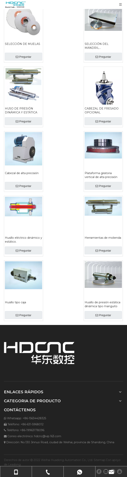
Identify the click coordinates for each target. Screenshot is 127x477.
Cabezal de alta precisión (22, 173)
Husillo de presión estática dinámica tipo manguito (102, 304)
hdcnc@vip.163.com (47, 436)
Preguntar (23, 56)
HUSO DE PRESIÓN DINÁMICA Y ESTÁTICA (21, 110)
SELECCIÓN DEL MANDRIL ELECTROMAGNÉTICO (100, 46)
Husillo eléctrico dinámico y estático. (23, 239)
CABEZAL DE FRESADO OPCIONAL (102, 110)
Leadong (14, 464)
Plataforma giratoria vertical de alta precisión (101, 175)
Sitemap (99, 460)
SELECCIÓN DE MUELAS (22, 44)
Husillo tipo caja (15, 302)
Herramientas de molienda (103, 237)
